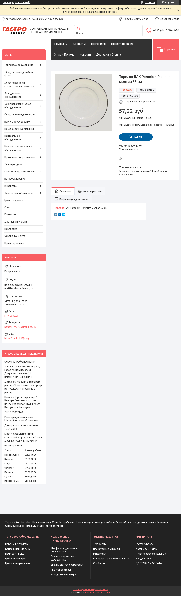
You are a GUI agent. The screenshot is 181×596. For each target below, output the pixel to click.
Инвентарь (10, 185)
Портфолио (98, 43)
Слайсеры (99, 563)
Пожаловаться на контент (98, 592)
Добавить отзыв (169, 18)
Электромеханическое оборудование (17, 105)
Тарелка (59, 207)
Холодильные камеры (63, 574)
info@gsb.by (11, 315)
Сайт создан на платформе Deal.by (90, 589)
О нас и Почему (64, 54)
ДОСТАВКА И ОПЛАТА (149, 563)
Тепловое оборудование (18, 64)
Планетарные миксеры (106, 549)
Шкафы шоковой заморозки (67, 564)
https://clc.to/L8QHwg (16, 338)
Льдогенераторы (61, 569)
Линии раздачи (13, 164)
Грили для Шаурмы (16, 558)
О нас (7, 207)
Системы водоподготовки (19, 171)
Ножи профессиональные (151, 553)
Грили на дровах (14, 200)
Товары (59, 43)
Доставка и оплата (15, 221)
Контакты (79, 43)
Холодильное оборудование (12, 95)
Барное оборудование (17, 121)
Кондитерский (144, 558)
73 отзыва (150, 2)
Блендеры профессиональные (111, 558)
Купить (138, 136)
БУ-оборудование (14, 178)
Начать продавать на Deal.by (17, 2)
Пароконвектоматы (16, 544)
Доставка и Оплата (108, 54)
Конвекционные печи (17, 549)
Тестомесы (99, 544)
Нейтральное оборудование (12, 138)
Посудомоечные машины (19, 128)
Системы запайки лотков (18, 193)
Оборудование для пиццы (19, 114)
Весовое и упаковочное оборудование (18, 148)
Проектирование (122, 43)
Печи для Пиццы (15, 553)
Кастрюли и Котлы (146, 549)
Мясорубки (99, 553)
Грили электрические (17, 563)
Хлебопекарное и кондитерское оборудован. (20, 84)
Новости (85, 54)
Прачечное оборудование (19, 157)
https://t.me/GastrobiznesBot (20, 327)
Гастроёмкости (144, 544)
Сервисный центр (14, 236)
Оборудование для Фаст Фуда (18, 74)
